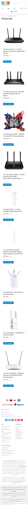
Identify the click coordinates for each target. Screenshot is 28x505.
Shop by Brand (19, 432)
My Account (18, 426)
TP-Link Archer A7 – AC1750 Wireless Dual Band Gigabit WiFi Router (14, 51)
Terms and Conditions (6, 432)
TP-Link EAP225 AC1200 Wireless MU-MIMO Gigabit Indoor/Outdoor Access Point (13, 252)
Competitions (19, 437)
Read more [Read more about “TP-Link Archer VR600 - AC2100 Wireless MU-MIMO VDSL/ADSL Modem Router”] (7, 184)
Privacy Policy (4, 428)
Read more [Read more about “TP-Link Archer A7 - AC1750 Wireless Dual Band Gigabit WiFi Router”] (7, 61)
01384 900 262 (7, 412)
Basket (17, 428)
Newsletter (18, 431)
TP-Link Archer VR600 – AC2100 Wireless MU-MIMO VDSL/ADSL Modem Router (14, 176)
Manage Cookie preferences (20, 503)
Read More (5, 59)
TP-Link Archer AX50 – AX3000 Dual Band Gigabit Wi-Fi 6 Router (13, 93)
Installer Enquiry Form (6, 452)
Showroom (18, 435)
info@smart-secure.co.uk (9, 414)
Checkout (18, 429)
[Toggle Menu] (12, 11)
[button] (15, 11)
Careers (3, 435)
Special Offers (19, 434)
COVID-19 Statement (6, 437)
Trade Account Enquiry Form (8, 453)
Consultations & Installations (8, 450)
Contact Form (4, 449)
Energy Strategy (5, 441)
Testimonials (19, 438)
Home (2, 15)
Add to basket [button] (8, 104)
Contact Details (5, 447)
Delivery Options (5, 434)
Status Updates (5, 455)
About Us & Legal (5, 426)
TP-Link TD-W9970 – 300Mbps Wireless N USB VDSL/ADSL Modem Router (13, 375)
